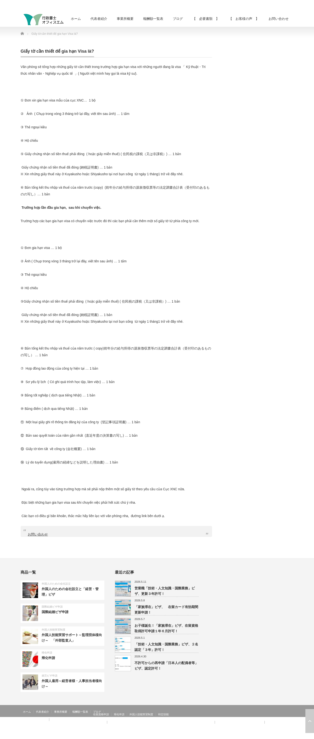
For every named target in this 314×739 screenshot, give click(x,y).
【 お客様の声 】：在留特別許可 (44, 724)
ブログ (178, 19)
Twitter (283, 735)
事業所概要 (125, 19)
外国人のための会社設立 (56, 583)
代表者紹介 (98, 19)
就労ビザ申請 (49, 675)
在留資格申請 (101, 714)
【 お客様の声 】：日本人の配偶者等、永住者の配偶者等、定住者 (64, 722)
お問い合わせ (279, 19)
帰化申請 (47, 652)
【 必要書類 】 (205, 19)
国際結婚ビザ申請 (52, 606)
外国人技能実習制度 (53, 629)
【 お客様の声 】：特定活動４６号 (239, 722)
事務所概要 (60, 711)
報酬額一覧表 (153, 19)
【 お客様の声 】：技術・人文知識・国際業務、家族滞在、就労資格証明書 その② (161, 722)
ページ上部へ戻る (309, 721)
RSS (277, 735)
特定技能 (163, 714)
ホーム (76, 19)
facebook (290, 735)
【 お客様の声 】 (244, 19)
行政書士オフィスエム (254, 735)
